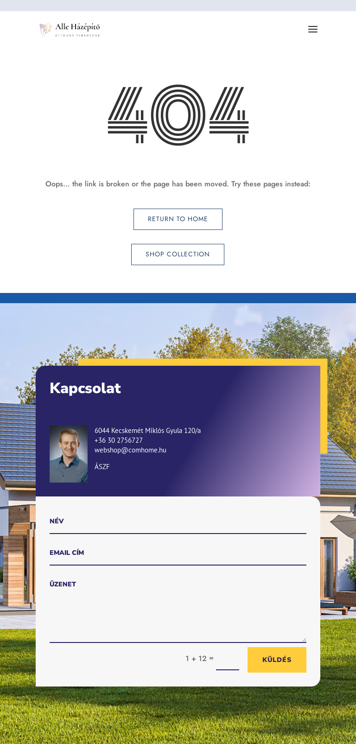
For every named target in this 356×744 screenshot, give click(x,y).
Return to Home (178, 218)
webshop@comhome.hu (130, 449)
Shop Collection (178, 254)
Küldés (277, 659)
